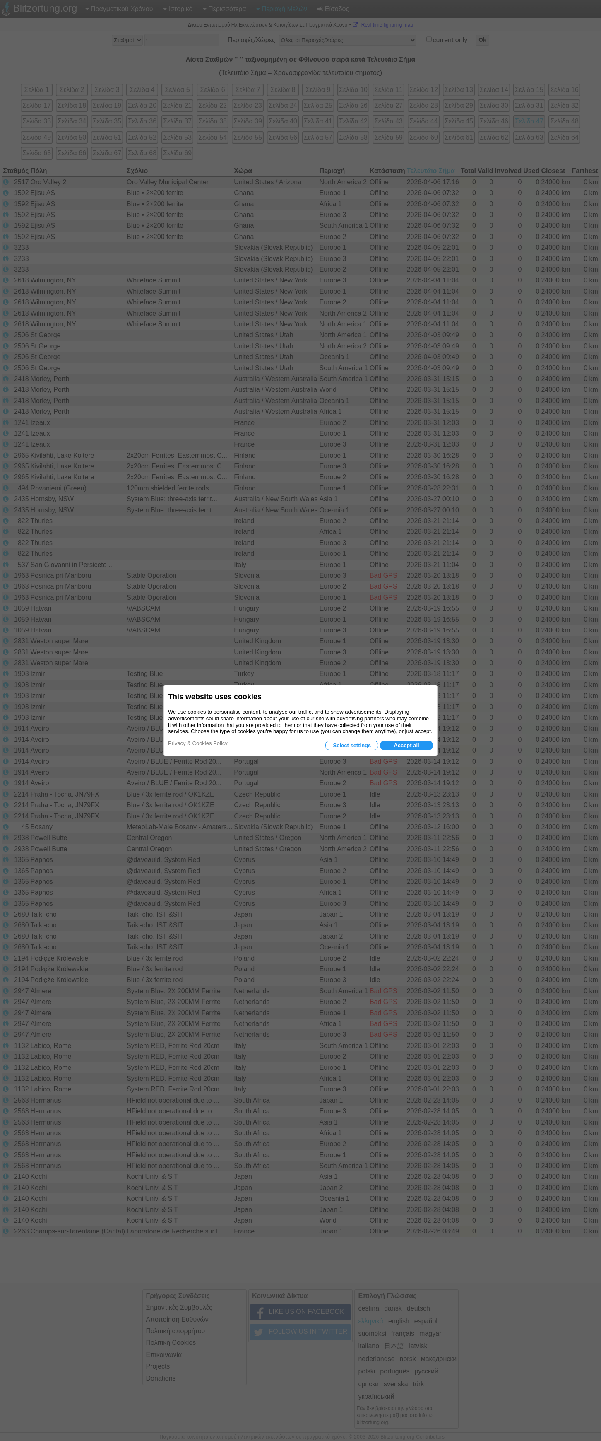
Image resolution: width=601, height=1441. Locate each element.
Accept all (406, 745)
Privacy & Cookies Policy (198, 743)
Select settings (352, 745)
